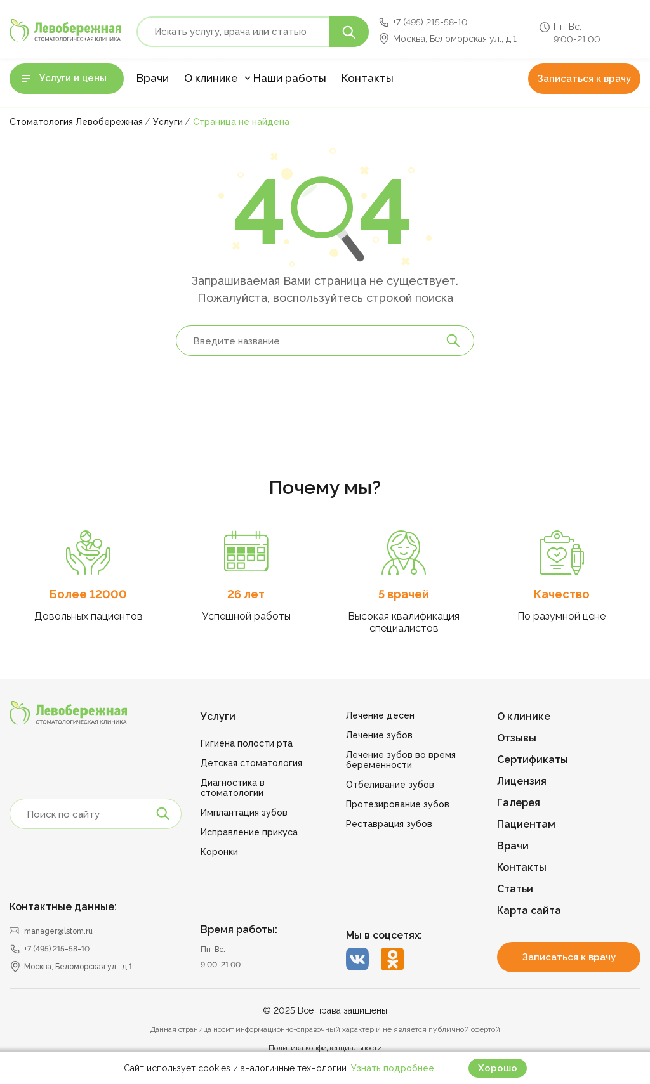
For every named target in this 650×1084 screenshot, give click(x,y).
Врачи (152, 78)
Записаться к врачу (584, 78)
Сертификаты (532, 760)
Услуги (218, 716)
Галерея (518, 803)
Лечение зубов (379, 735)
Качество (562, 594)
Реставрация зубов (389, 824)
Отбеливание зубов (390, 785)
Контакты (368, 78)
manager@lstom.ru (58, 931)
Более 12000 (88, 594)
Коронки (219, 852)
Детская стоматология (251, 763)
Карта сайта (529, 910)
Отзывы (516, 738)
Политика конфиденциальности (325, 1047)
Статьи (515, 889)
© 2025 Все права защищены (325, 1010)
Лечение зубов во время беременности (401, 760)
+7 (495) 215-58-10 (430, 22)
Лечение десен (380, 715)
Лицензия (522, 781)
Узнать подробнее (392, 1068)
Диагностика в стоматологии (233, 788)
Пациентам (526, 824)
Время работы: (239, 930)
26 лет (246, 594)
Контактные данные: (63, 907)
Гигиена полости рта (247, 743)
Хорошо (497, 1068)
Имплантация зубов (244, 812)
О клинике (211, 78)
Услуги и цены (73, 78)
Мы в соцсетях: (384, 935)
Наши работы (289, 78)
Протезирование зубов (397, 804)
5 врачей (403, 594)
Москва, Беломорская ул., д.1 (455, 39)
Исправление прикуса (249, 832)
